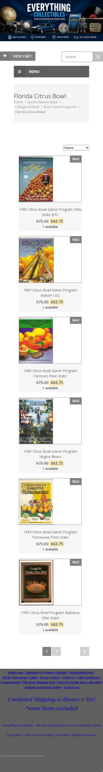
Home (18, 102)
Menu (26, 71)
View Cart (22, 56)
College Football (27, 107)
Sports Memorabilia (43, 102)
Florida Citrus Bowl (30, 112)
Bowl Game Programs (60, 107)
